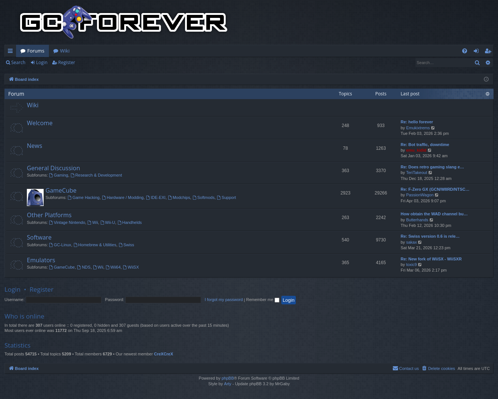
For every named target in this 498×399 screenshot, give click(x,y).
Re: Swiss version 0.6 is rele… (430, 236)
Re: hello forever (417, 122)
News (34, 146)
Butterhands (417, 220)
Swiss (126, 245)
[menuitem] (464, 51)
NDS (84, 267)
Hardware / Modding (123, 197)
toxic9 (411, 264)
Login (41, 62)
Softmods (203, 197)
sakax (411, 242)
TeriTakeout (416, 172)
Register (66, 62)
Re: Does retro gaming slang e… (432, 167)
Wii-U (107, 222)
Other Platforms (49, 215)
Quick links (11, 52)
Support (226, 197)
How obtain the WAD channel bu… (434, 214)
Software (39, 237)
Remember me (262, 299)
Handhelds (130, 222)
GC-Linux (60, 245)
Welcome (40, 123)
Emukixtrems (418, 128)
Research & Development (96, 175)
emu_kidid (416, 150)
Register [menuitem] (489, 52)
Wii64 (113, 267)
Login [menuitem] (477, 52)
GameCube (61, 190)
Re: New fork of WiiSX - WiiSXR (431, 259)
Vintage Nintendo (67, 222)
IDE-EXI (156, 197)
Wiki (64, 50)
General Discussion (53, 168)
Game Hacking (84, 197)
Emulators (41, 260)
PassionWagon (420, 195)
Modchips (179, 197)
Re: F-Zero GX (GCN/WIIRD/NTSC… (435, 189)
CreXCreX (163, 354)
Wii (92, 222)
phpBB (228, 378)
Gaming (58, 175)
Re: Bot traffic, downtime (425, 144)
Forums (35, 50)
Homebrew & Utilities (94, 245)
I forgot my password (224, 299)
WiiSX (131, 267)
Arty (228, 383)
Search (18, 62)
